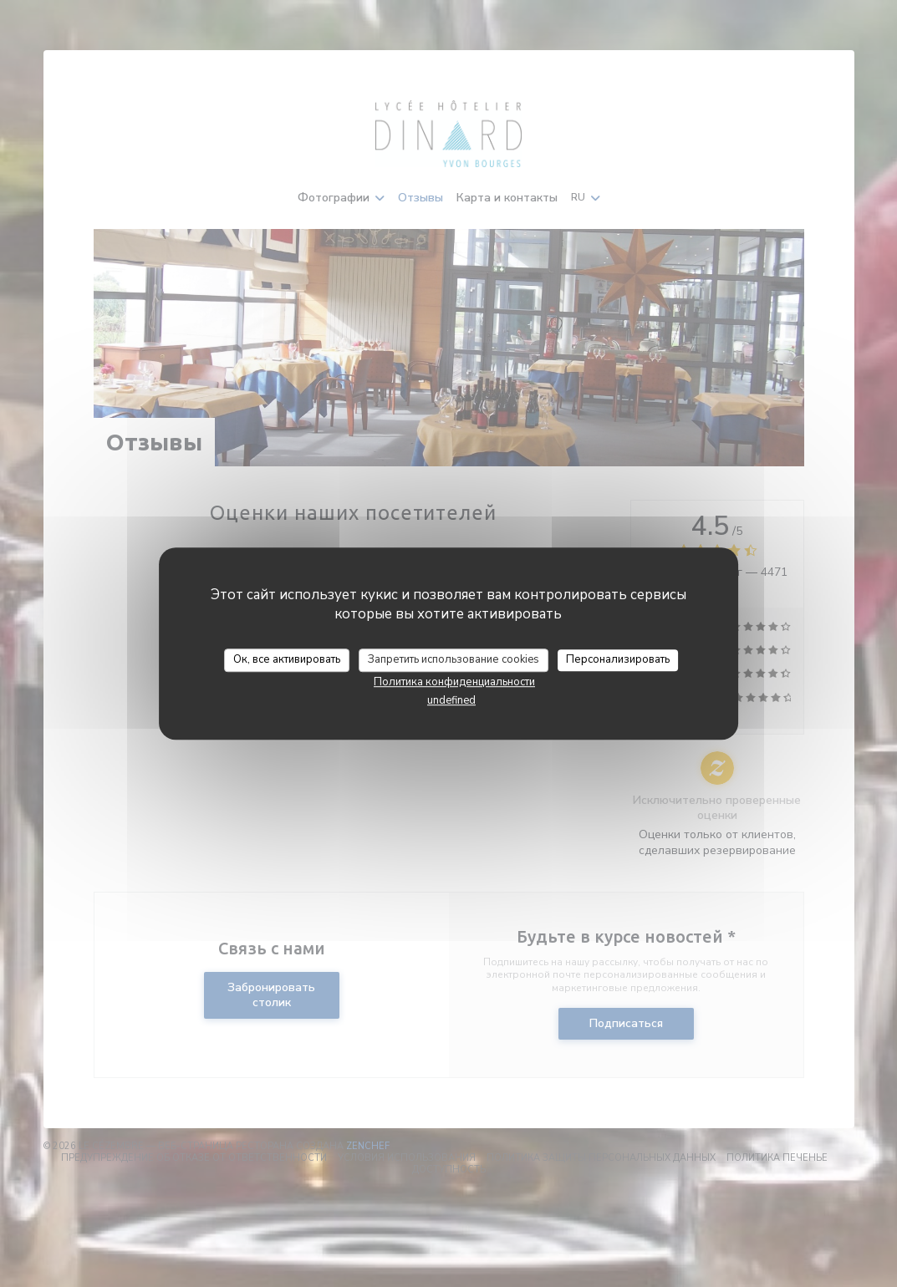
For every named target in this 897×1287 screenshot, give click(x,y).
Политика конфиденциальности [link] (454, 681)
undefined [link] (451, 700)
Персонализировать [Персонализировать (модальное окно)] (618, 659)
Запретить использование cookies (453, 659)
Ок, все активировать (286, 659)
